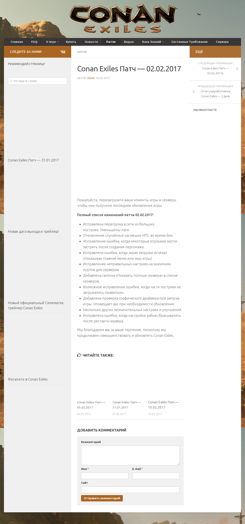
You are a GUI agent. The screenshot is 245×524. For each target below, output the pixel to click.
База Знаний (128, 43)
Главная (15, 43)
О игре (43, 43)
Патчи (94, 43)
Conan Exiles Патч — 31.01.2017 (33, 162)
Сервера (194, 43)
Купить (62, 43)
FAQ (30, 43)
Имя (85, 470)
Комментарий (91, 443)
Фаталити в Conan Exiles (28, 381)
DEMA (91, 79)
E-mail (137, 470)
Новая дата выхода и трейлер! (33, 234)
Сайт (84, 484)
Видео (109, 43)
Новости (78, 43)
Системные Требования (164, 43)
